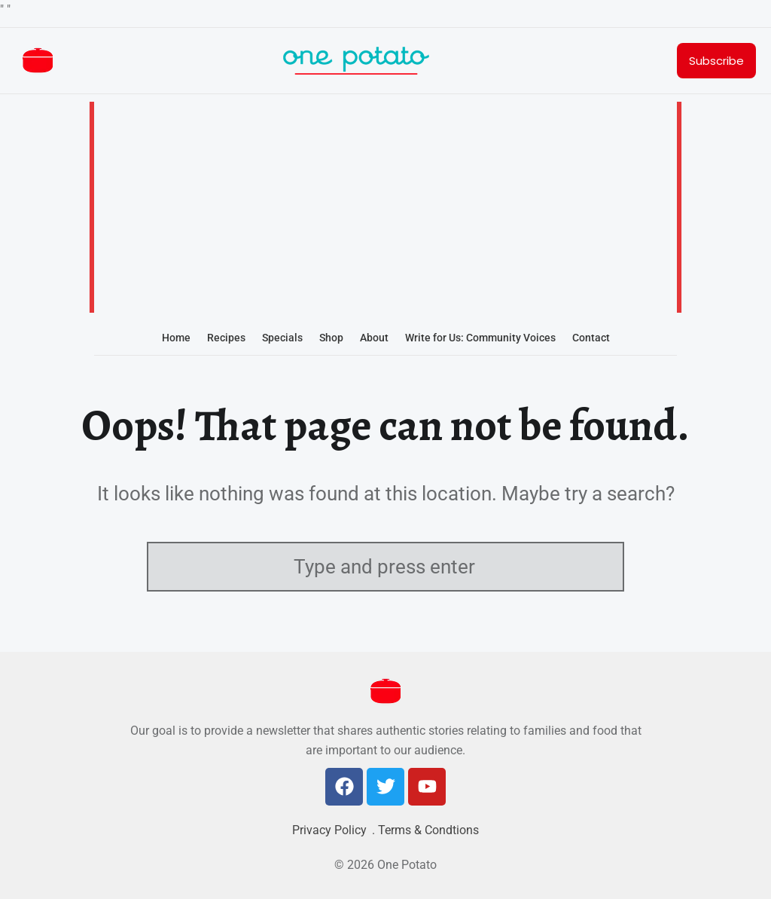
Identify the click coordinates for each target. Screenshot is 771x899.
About (374, 338)
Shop (331, 338)
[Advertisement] (385, 209)
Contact (591, 338)
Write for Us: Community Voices (480, 338)
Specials (282, 338)
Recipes (226, 338)
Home (176, 338)
